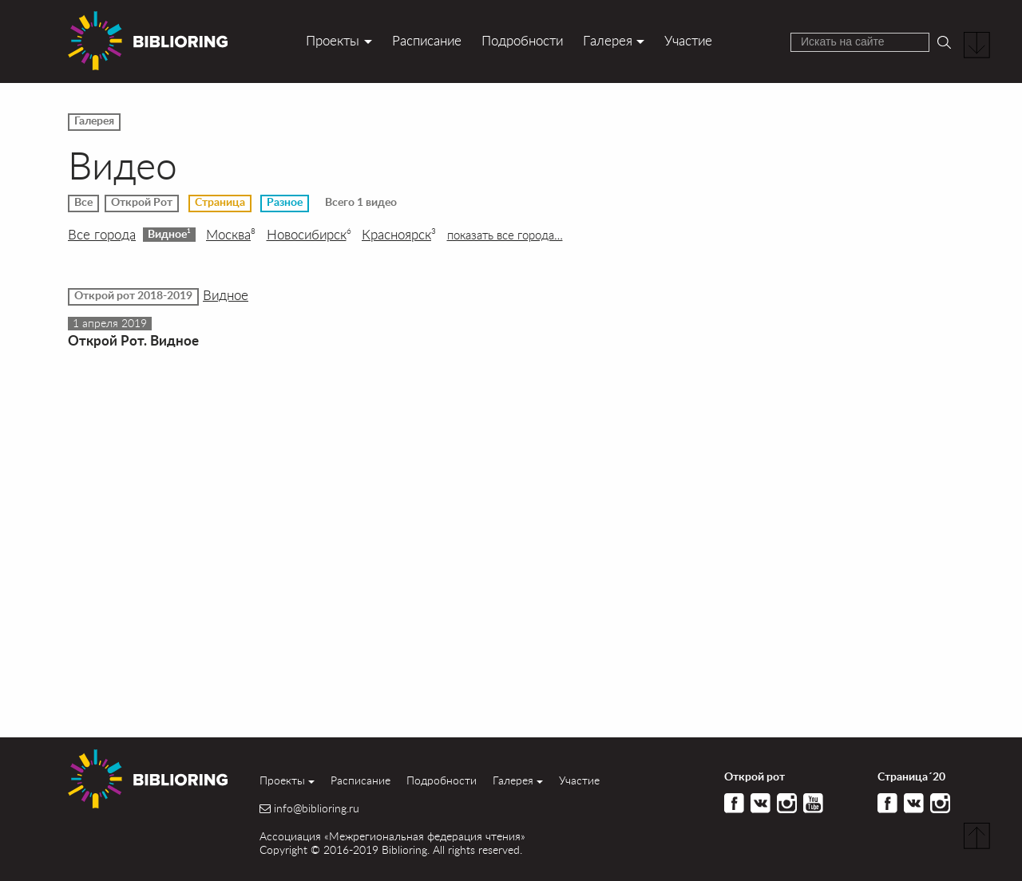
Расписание (426, 40)
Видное (169, 233)
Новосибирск (309, 234)
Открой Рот (141, 202)
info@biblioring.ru (316, 808)
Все (83, 202)
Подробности (522, 40)
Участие (688, 40)
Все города (102, 234)
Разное (285, 202)
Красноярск (399, 234)
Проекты (332, 40)
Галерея (607, 40)
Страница (220, 202)
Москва (231, 234)
